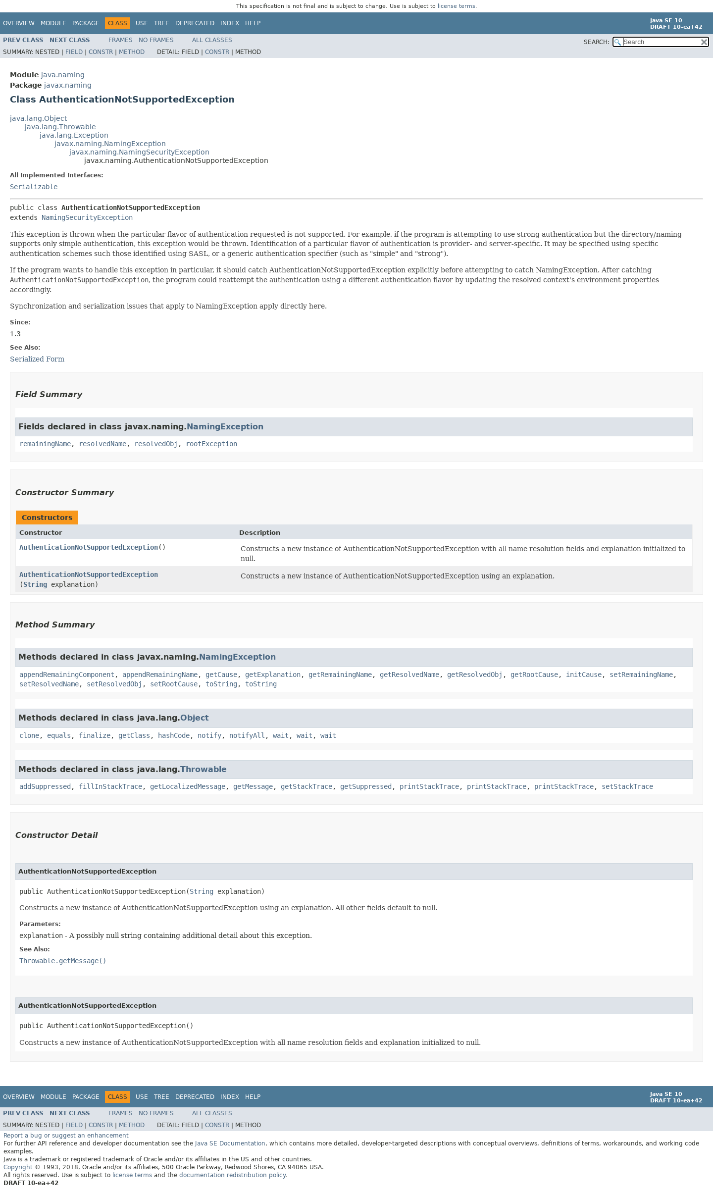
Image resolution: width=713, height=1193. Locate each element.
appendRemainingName (160, 674)
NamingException (225, 426)
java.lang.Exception (74, 135)
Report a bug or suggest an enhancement (66, 1135)
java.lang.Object (38, 118)
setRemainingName (641, 674)
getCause (221, 674)
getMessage (253, 786)
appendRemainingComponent (66, 674)
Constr (101, 52)
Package (86, 23)
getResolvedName (409, 674)
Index (229, 23)
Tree (161, 23)
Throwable (203, 769)
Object (194, 718)
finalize (94, 735)
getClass (134, 735)
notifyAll (247, 735)
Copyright (18, 1167)
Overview (19, 23)
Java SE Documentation (230, 1143)
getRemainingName (340, 674)
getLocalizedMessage (187, 786)
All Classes (212, 40)
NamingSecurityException (87, 217)
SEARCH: (597, 42)
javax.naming (68, 85)
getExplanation (273, 674)
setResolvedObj (114, 684)
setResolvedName (49, 684)
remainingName (45, 444)
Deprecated (194, 23)
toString (221, 684)
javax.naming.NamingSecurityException (139, 152)
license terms (456, 6)
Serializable (33, 187)
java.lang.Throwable (60, 127)
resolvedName (102, 444)
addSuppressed (45, 786)
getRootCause (534, 674)
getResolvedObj (475, 674)
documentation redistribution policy (232, 1175)
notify (209, 735)
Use (142, 23)
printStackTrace (429, 786)
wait (281, 735)
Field (74, 52)
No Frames (156, 40)
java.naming (63, 75)
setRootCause (174, 684)
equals (59, 735)
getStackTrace (306, 786)
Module (53, 23)
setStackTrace (627, 786)
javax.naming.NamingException (110, 144)
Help (252, 23)
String (35, 584)
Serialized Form (37, 359)
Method (132, 52)
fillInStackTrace (110, 786)
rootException (211, 444)
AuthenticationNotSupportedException (88, 547)
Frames (120, 40)
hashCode (174, 735)
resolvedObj (156, 444)
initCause (584, 674)
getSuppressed (366, 786)
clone (29, 735)
